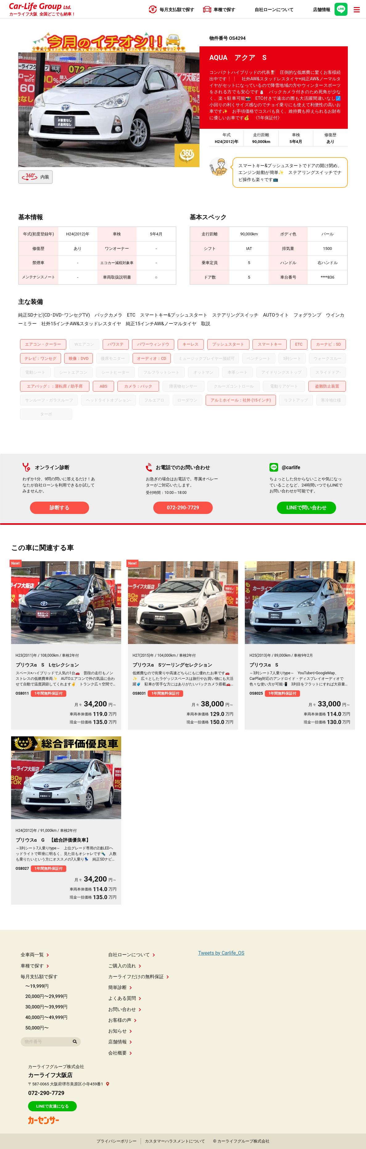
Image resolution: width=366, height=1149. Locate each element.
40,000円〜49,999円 (46, 1017)
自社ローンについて (131, 955)
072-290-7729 (183, 508)
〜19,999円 (37, 986)
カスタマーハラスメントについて (175, 1141)
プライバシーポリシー (117, 1141)
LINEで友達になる (52, 1106)
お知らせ (120, 1031)
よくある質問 (124, 998)
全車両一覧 (35, 955)
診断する (59, 508)
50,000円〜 (37, 1028)
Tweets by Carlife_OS (221, 953)
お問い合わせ (124, 1009)
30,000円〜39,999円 (46, 1007)
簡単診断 (120, 987)
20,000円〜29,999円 (46, 996)
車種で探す (35, 966)
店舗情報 (120, 1042)
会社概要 (120, 1053)
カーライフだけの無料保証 (138, 976)
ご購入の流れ (124, 966)
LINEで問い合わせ (306, 508)
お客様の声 (122, 1020)
